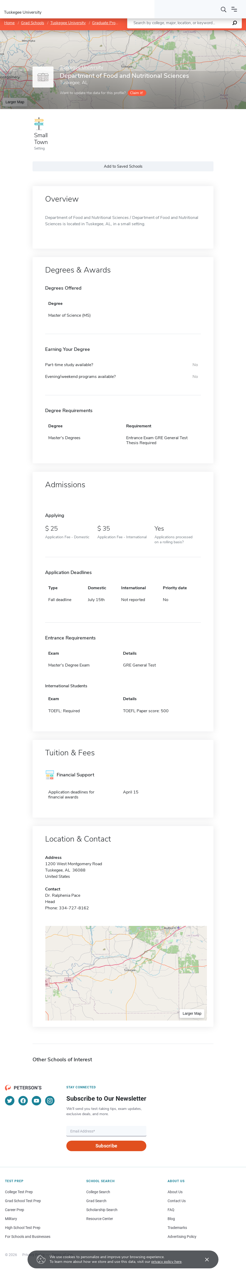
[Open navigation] (234, 9)
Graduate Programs (109, 22)
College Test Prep (19, 1192)
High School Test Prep (22, 1228)
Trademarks (177, 1228)
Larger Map (15, 102)
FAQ (171, 1210)
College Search (98, 1192)
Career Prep (14, 1210)
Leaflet (182, 32)
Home (9, 22)
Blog (171, 1219)
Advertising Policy (182, 1236)
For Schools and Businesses (27, 1236)
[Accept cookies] (203, 1259)
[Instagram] (50, 1100)
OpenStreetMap (210, 32)
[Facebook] (23, 1100)
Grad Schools (32, 22)
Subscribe (106, 1146)
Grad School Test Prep (23, 1201)
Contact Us (177, 1201)
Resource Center (99, 1219)
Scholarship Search (101, 1210)
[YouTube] (36, 1100)
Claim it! (136, 92)
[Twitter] (9, 1100)
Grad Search (96, 1201)
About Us (175, 1192)
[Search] (223, 9)
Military (11, 1219)
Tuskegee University (68, 22)
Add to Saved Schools (123, 166)
